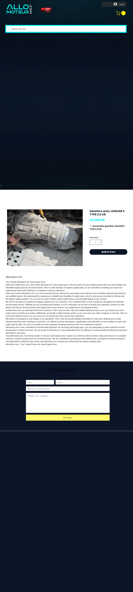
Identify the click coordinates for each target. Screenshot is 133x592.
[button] (121, 13)
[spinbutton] (95, 242)
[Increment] (100, 242)
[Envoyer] (68, 418)
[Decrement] (91, 242)
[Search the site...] (65, 29)
